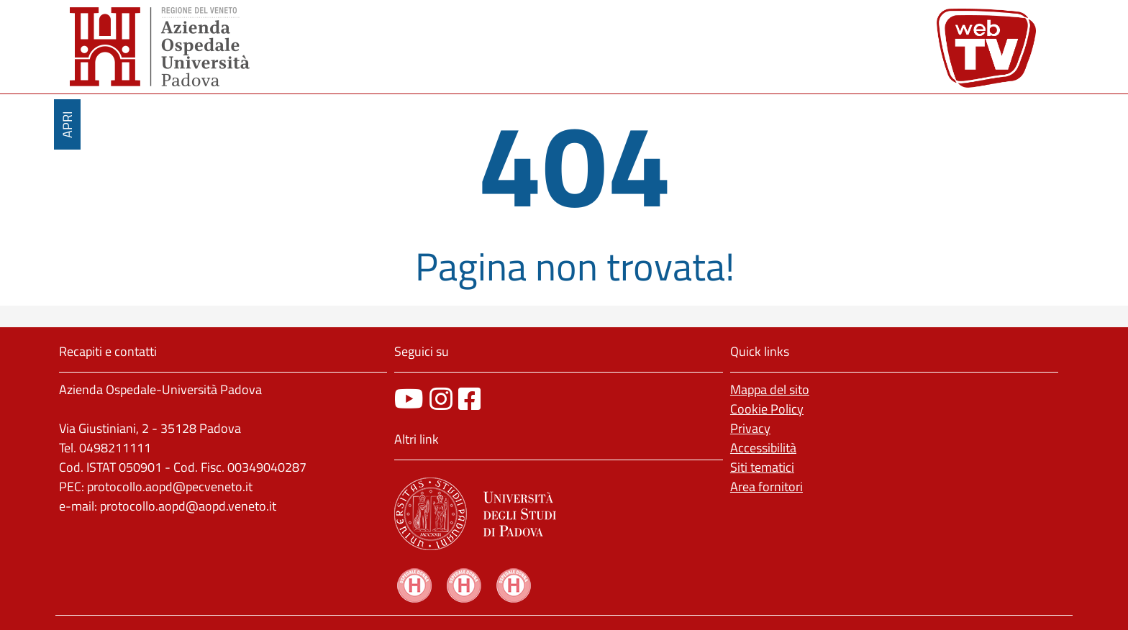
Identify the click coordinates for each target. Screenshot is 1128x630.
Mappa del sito (769, 389)
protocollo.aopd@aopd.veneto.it (188, 506)
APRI (67, 124)
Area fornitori (766, 486)
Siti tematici (762, 467)
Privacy (750, 428)
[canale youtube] (409, 399)
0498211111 (115, 447)
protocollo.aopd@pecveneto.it (170, 486)
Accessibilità (763, 447)
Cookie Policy (767, 409)
